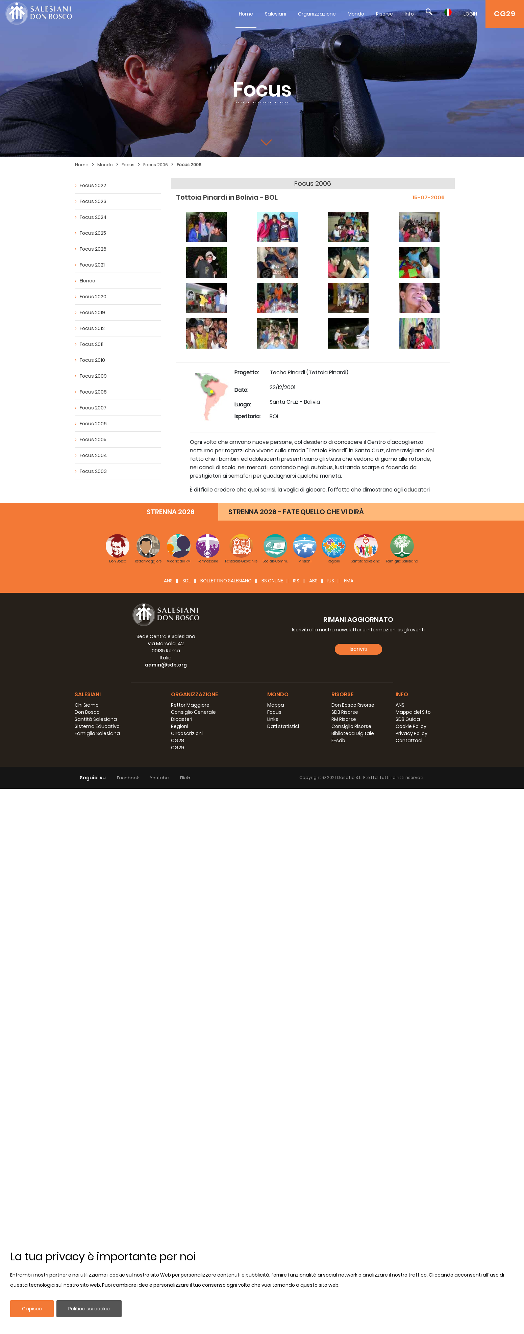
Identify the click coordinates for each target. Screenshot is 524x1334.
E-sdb (338, 740)
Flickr (185, 778)
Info (409, 13)
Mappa (275, 705)
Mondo (356, 13)
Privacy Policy (411, 733)
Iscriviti (358, 649)
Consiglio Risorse (351, 726)
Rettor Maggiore (190, 705)
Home (246, 13)
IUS (330, 580)
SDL (186, 580)
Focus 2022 (93, 185)
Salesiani (275, 13)
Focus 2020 (93, 296)
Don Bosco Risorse (352, 705)
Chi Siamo (87, 705)
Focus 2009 (93, 376)
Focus (128, 164)
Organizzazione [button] (194, 694)
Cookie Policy (411, 726)
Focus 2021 (92, 264)
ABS (313, 580)
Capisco (32, 1308)
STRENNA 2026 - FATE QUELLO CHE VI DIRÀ (296, 512)
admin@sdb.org (166, 664)
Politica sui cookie (89, 1308)
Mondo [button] (278, 694)
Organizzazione (317, 13)
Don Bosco (87, 712)
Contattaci (409, 740)
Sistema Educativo (97, 726)
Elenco (87, 280)
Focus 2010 (92, 360)
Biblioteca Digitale (352, 733)
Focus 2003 (93, 471)
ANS (168, 580)
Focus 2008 (93, 391)
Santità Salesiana (96, 719)
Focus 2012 (92, 328)
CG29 (505, 13)
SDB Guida (408, 719)
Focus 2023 (93, 201)
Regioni (179, 726)
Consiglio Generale (193, 712)
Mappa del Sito (413, 712)
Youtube (159, 778)
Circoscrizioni (187, 733)
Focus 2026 (93, 249)
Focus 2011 (91, 344)
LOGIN (470, 13)
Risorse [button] (342, 694)
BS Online (272, 580)
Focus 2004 (93, 455)
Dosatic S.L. (350, 777)
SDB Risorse (344, 712)
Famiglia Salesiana (97, 733)
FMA (348, 580)
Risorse (384, 13)
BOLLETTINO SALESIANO (226, 580)
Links (272, 719)
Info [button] (402, 694)
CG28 (177, 740)
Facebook (128, 778)
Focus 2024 (93, 217)
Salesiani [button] (88, 694)
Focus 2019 (92, 312)
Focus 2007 (93, 407)
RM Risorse (343, 719)
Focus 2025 (93, 233)
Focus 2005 (93, 439)
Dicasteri (181, 719)
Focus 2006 (155, 164)
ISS (296, 580)
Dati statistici (283, 726)
